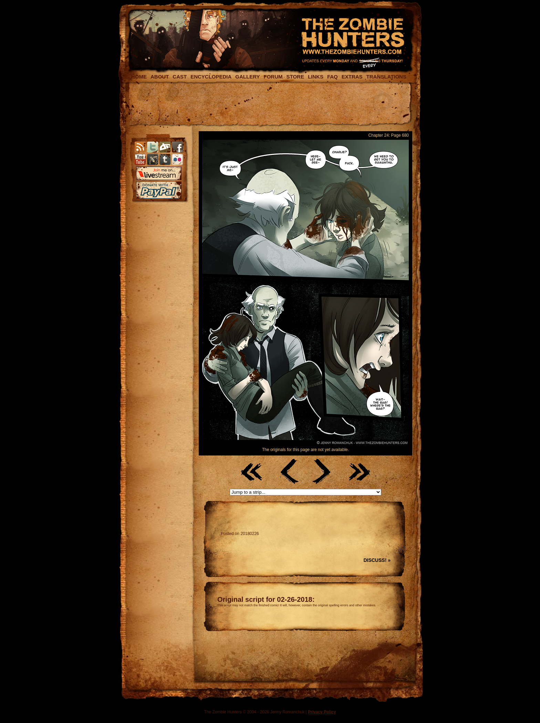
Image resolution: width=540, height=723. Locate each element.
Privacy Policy (322, 712)
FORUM (272, 77)
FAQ (332, 77)
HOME (139, 77)
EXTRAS (352, 77)
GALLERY (247, 77)
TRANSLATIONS (386, 77)
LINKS (315, 77)
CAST (180, 77)
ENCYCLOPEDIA (210, 77)
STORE (295, 77)
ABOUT (159, 77)
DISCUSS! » (377, 560)
